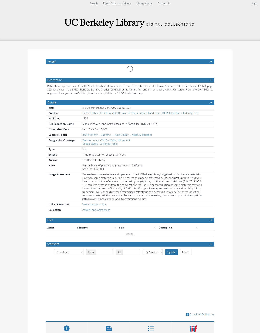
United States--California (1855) (99, 143)
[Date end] (131, 252)
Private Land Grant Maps (96, 209)
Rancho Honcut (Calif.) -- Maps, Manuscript (106, 140)
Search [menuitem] (94, 3)
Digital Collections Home (117, 3)
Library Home (144, 3)
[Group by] (68, 252)
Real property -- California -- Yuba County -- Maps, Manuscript (117, 134)
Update (171, 252)
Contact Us (163, 3)
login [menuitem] (254, 3)
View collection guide (94, 204)
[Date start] (104, 252)
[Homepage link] (130, 22)
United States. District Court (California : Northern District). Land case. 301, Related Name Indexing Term (140, 113)
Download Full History (200, 314)
